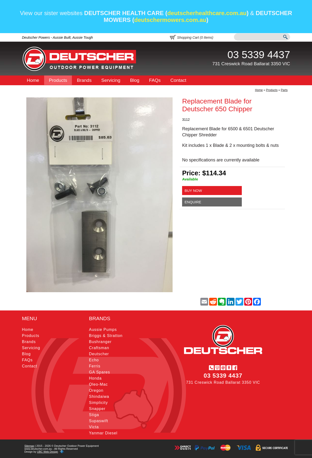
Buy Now (193, 190)
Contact (178, 80)
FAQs (155, 80)
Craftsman (99, 348)
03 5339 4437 (258, 54)
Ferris (94, 366)
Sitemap (29, 445)
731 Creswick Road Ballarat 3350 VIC (251, 63)
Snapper (97, 409)
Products (58, 80)
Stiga (94, 415)
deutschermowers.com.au (170, 20)
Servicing (110, 80)
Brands (84, 80)
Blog (134, 80)
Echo (94, 360)
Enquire (193, 202)
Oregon (96, 390)
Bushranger (100, 342)
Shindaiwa (99, 396)
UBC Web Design (47, 451)
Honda (95, 378)
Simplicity (98, 403)
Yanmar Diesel (103, 433)
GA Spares (99, 372)
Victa (94, 427)
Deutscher (99, 354)
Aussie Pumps (103, 329)
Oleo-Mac (98, 384)
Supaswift (98, 421)
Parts (284, 90)
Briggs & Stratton (106, 336)
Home (33, 80)
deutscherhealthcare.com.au (206, 13)
